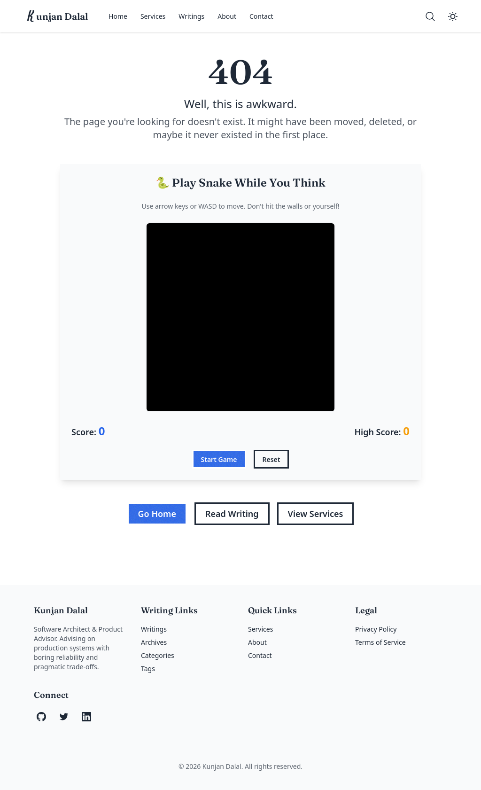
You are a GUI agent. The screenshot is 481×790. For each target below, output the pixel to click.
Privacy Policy (375, 629)
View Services (315, 513)
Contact (261, 16)
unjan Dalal (58, 16)
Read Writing (232, 513)
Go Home (157, 513)
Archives (154, 642)
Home (118, 16)
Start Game (219, 459)
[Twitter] (63, 716)
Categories (157, 655)
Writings (191, 16)
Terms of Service (380, 642)
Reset (271, 459)
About (226, 16)
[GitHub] (41, 716)
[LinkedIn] (86, 716)
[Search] (430, 16)
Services (152, 16)
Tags (148, 668)
